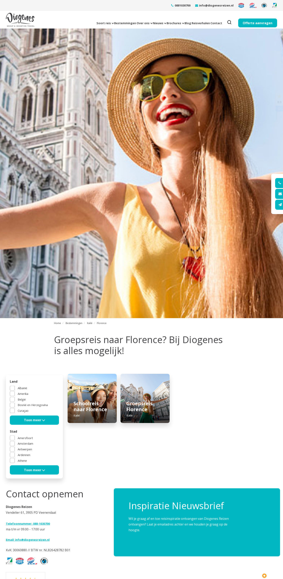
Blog (168, 20)
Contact (213, 20)
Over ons (102, 20)
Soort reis (47, 20)
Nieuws (124, 20)
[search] (229, 20)
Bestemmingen (74, 20)
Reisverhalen (189, 20)
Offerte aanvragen (257, 20)
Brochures (148, 20)
